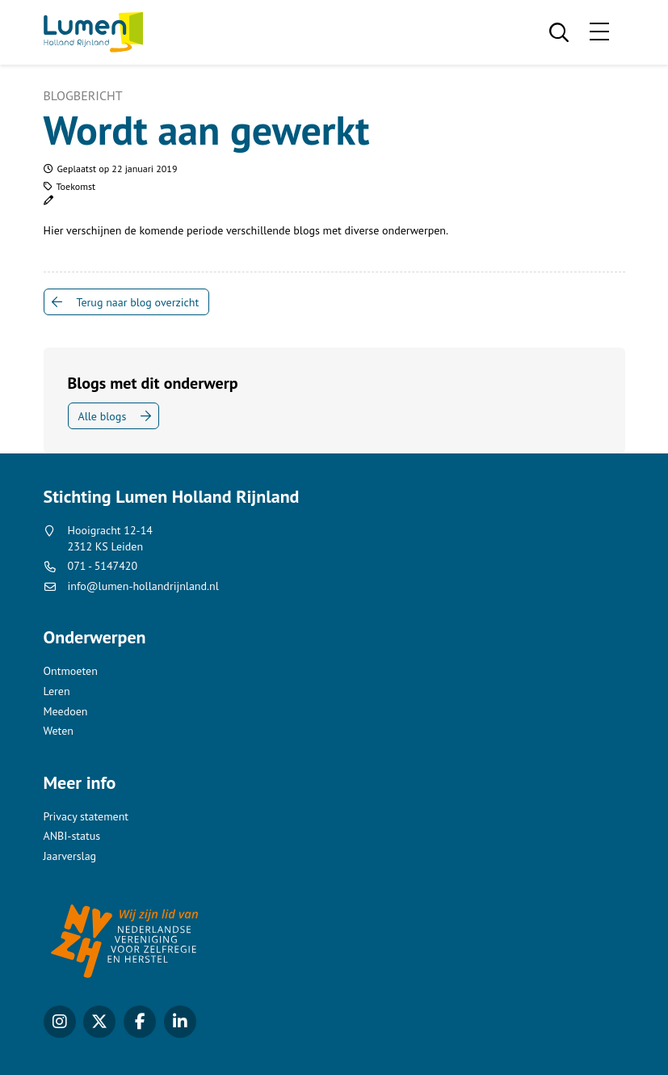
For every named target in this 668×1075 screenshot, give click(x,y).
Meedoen (66, 711)
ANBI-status (72, 835)
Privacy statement (86, 816)
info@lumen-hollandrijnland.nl (143, 586)
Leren (57, 691)
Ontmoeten (71, 671)
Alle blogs (102, 416)
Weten (59, 730)
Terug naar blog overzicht (138, 302)
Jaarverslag (70, 856)
